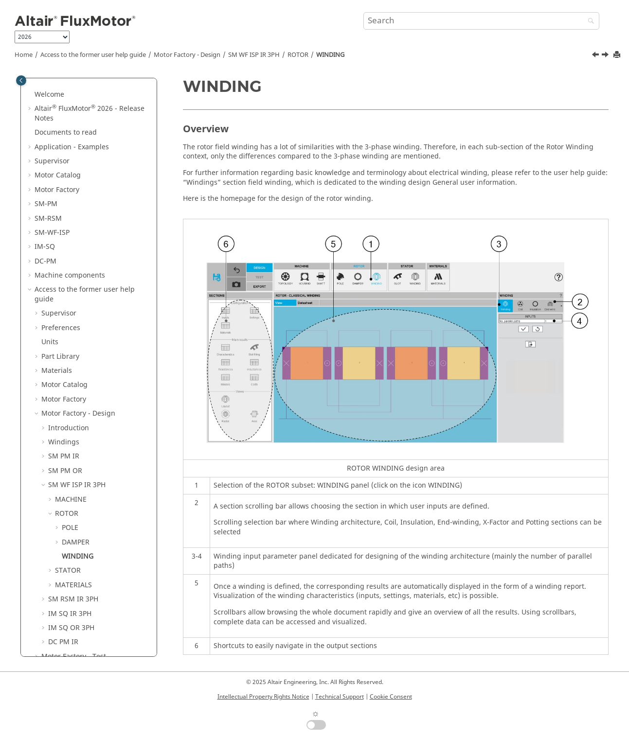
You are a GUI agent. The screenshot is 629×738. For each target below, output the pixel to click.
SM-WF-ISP (52, 186)
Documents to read (66, 86)
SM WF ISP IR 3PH (254, 55)
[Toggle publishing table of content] (21, 80)
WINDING (330, 55)
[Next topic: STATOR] (606, 56)
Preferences (60, 281)
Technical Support (339, 696)
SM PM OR (65, 424)
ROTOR (298, 55)
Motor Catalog (58, 128)
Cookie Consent (391, 696)
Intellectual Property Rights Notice (263, 696)
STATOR (68, 524)
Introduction (68, 381)
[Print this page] (618, 55)
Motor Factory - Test (73, 610)
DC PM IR (63, 595)
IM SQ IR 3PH (69, 567)
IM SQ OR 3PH (71, 581)
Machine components (70, 229)
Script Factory (63, 638)
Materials (56, 324)
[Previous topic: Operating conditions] (596, 56)
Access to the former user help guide (93, 55)
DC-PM (45, 215)
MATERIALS (73, 538)
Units (49, 295)
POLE (70, 481)
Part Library (60, 310)
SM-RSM (48, 172)
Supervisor (52, 114)
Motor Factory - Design (187, 55)
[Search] (588, 21)
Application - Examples (72, 100)
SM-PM (46, 157)
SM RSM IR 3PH (73, 552)
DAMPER (76, 496)
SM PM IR (63, 409)
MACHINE (71, 453)
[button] (31, 86)
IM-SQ (45, 200)
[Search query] (481, 21)
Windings (63, 395)
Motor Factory (57, 143)
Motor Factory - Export (77, 624)
